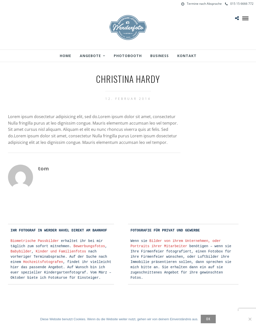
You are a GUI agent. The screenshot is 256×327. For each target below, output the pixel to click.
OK (208, 318)
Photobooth (128, 55)
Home (65, 55)
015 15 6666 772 (239, 4)
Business (159, 55)
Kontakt (186, 55)
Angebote (90, 55)
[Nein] (249, 318)
